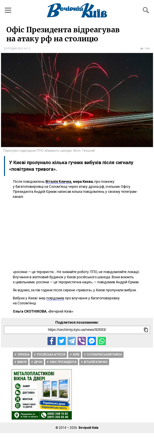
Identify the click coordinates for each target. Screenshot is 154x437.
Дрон (38, 362)
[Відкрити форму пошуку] (146, 10)
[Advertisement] (77, 234)
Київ (76, 354)
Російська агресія (51, 354)
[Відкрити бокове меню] (8, 10)
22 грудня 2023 (13, 48)
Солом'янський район (104, 354)
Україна (23, 354)
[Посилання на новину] (77, 330)
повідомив (55, 298)
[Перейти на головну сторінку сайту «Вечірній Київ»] (77, 10)
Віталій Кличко (95, 362)
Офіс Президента (63, 362)
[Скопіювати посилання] (146, 329)
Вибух (22, 362)
